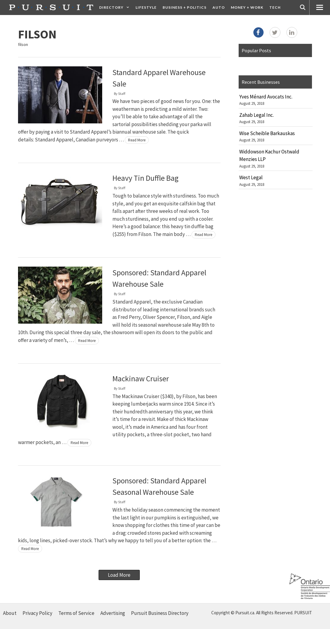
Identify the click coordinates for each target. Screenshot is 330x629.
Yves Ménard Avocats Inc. (265, 96)
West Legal (251, 177)
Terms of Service (76, 613)
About (10, 613)
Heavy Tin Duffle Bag (145, 178)
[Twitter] (275, 32)
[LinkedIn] (291, 32)
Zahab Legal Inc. (256, 115)
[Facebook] (258, 32)
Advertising (112, 613)
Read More (136, 140)
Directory (116, 7)
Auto (218, 7)
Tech (275, 7)
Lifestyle (146, 7)
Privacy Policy (37, 613)
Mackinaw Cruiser (140, 378)
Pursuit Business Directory (159, 613)
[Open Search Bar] (302, 7)
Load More (119, 575)
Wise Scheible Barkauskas (267, 133)
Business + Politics (184, 7)
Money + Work (247, 7)
